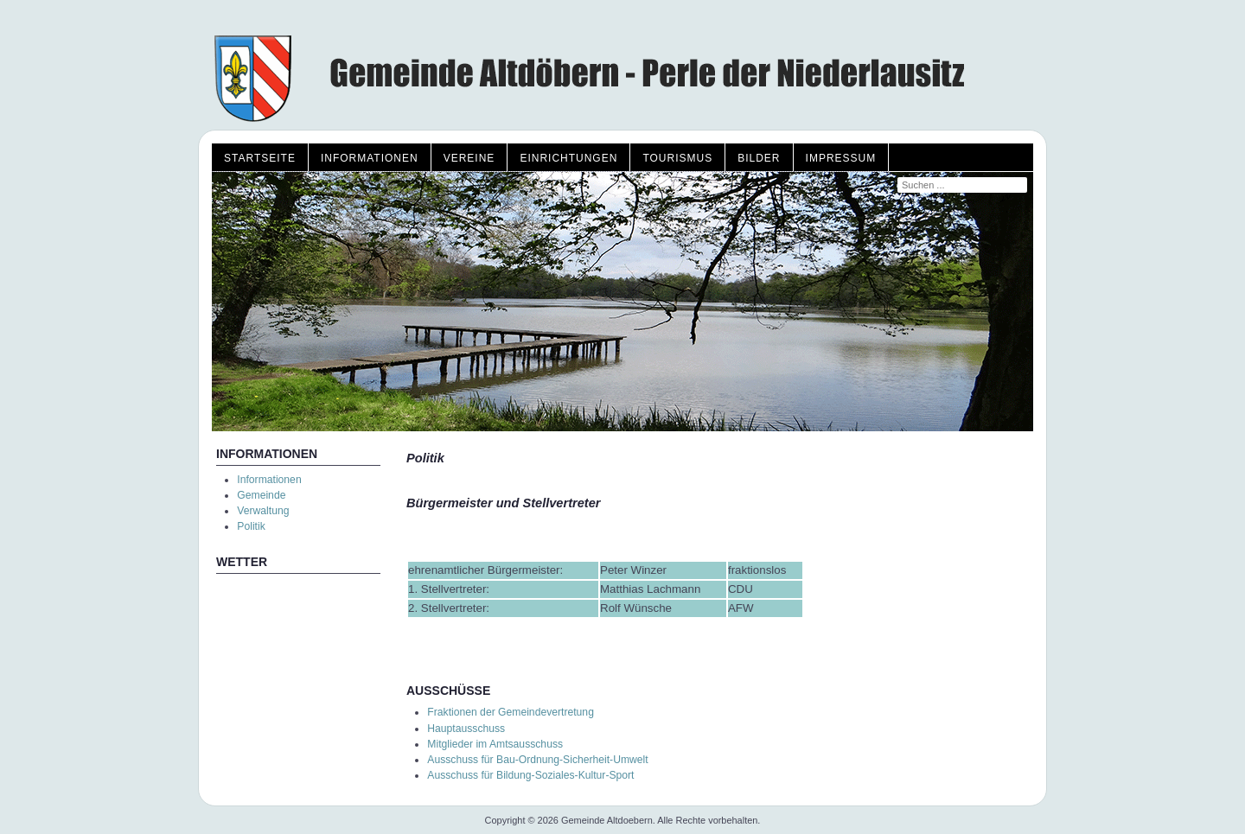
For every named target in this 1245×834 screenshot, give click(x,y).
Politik (251, 526)
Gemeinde (261, 495)
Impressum (841, 158)
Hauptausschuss (466, 729)
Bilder (758, 158)
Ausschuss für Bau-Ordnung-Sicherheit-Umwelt (537, 760)
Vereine (469, 158)
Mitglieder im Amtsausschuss (495, 744)
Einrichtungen (568, 158)
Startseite (260, 158)
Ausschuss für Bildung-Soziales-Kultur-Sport (530, 775)
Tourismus (677, 158)
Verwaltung (263, 511)
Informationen (369, 158)
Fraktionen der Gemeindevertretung (510, 712)
